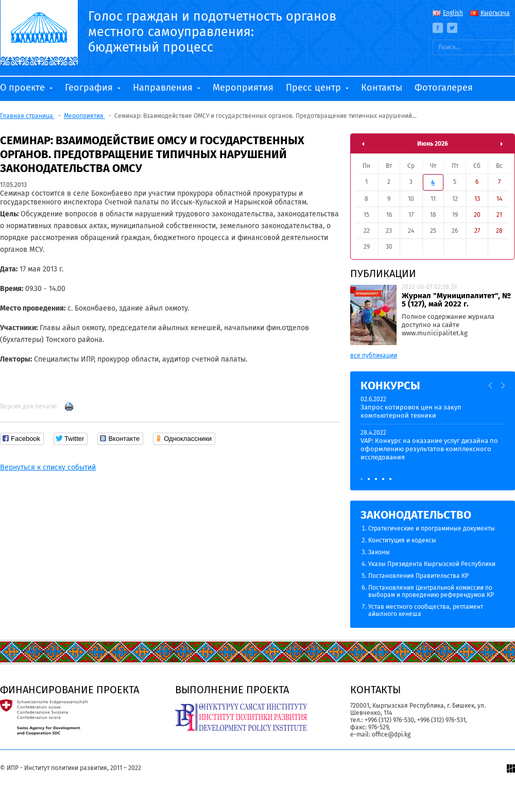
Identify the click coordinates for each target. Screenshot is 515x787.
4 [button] (383, 479)
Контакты (381, 87)
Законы (379, 552)
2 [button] (369, 479)
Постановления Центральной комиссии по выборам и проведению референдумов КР (431, 591)
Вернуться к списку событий (48, 467)
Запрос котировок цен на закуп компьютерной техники (410, 411)
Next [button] (502, 385)
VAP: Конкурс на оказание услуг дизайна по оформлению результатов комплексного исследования (429, 449)
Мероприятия (243, 87)
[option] (432, 433)
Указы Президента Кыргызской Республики (431, 564)
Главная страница (27, 115)
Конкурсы (390, 385)
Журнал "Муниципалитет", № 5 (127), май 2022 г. (456, 300)
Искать (505, 47)
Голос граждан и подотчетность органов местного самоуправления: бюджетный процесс (212, 32)
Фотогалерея (444, 87)
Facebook (438, 28)
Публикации (383, 273)
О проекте (23, 87)
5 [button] (390, 479)
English (453, 12)
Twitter (452, 28)
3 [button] (376, 479)
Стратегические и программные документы (431, 528)
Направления (164, 87)
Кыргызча (495, 12)
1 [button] (361, 479)
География (90, 87)
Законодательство (415, 515)
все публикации (373, 355)
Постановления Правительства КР (418, 575)
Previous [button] (491, 385)
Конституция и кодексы (402, 540)
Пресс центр (315, 87)
